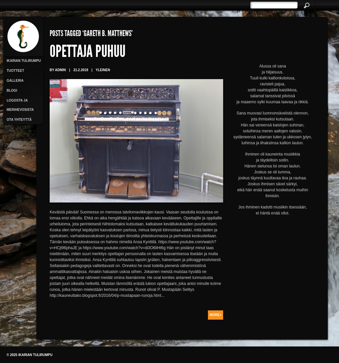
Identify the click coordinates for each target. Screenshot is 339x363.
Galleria (15, 80)
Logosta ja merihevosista (20, 105)
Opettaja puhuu (87, 53)
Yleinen (103, 70)
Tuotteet (15, 70)
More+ (215, 315)
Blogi (12, 90)
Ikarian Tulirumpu (24, 61)
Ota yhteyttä (19, 119)
